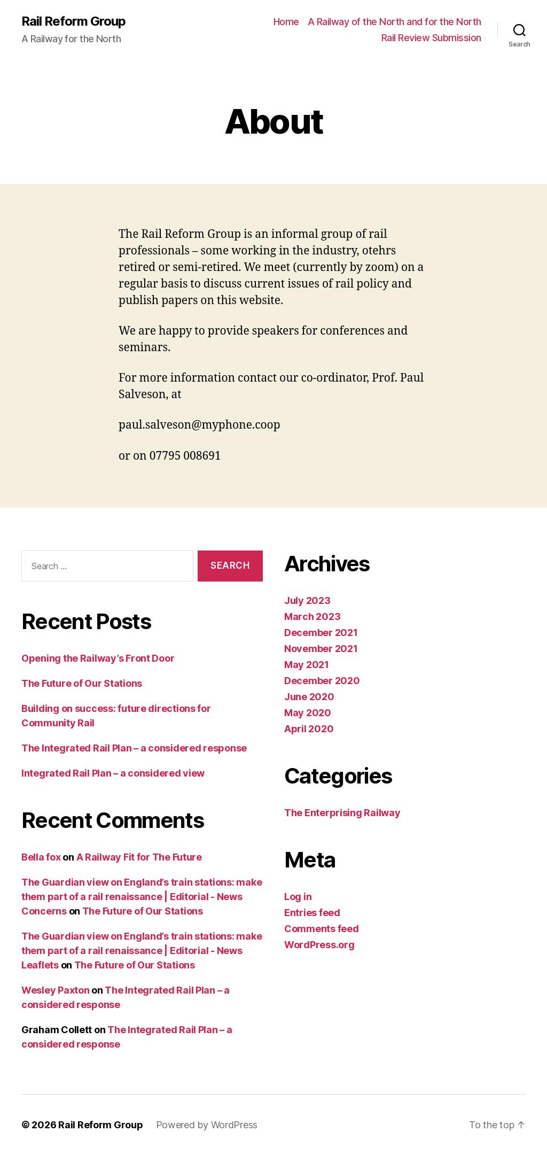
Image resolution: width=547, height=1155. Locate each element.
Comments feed (321, 928)
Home (286, 21)
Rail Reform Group (73, 21)
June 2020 (309, 696)
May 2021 (306, 664)
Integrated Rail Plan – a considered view (113, 773)
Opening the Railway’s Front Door (97, 658)
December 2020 (322, 680)
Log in (297, 896)
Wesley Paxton (55, 990)
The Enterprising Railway (342, 812)
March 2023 (312, 616)
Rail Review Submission (431, 37)
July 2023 (307, 600)
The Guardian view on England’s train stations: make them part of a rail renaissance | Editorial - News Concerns (141, 897)
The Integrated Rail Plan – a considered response (134, 748)
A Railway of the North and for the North (394, 21)
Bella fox (41, 857)
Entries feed (312, 912)
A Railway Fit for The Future (139, 857)
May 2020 (307, 712)
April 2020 (308, 728)
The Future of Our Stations (81, 683)
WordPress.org (319, 944)
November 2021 (321, 648)
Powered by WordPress (207, 1124)
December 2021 (321, 632)
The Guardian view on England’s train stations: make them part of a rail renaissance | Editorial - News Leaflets (141, 951)
